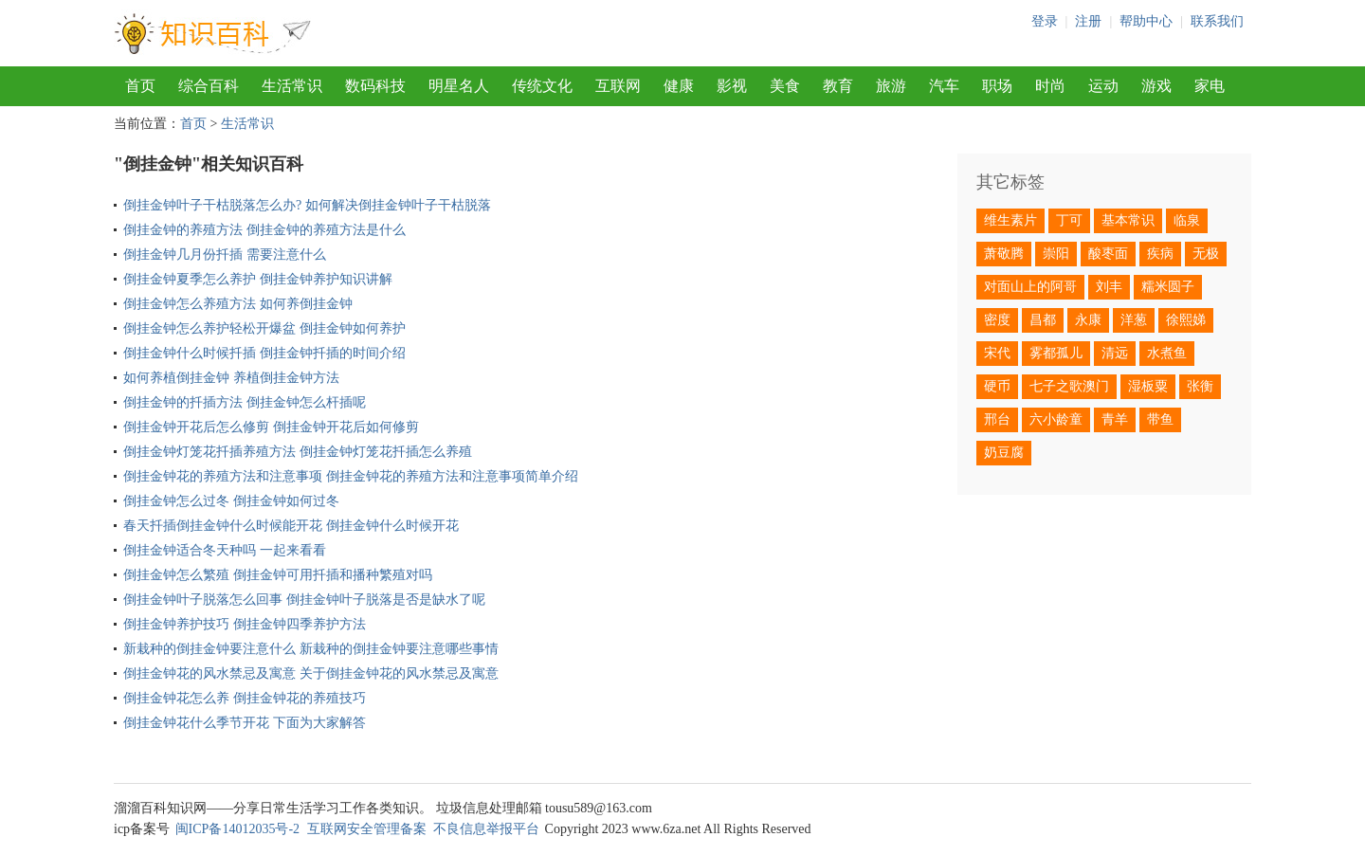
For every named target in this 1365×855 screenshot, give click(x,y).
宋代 (997, 353)
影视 (732, 86)
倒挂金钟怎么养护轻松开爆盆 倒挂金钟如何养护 (264, 328)
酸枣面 (1108, 253)
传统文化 (542, 86)
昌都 (1042, 320)
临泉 (1187, 220)
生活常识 (292, 86)
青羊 (1114, 419)
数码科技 (375, 86)
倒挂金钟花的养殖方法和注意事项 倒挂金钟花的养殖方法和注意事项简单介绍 (350, 476)
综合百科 (208, 86)
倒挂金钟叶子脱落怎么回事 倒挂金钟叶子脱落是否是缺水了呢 (304, 599)
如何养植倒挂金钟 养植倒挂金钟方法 (231, 378)
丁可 (1069, 220)
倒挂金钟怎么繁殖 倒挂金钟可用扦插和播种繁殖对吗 (277, 575)
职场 (997, 86)
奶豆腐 (1004, 453)
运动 (1103, 86)
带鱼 (1160, 419)
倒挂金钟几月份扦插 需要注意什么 (224, 254)
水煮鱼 (1167, 353)
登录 (1044, 21)
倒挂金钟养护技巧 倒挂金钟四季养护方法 (244, 624)
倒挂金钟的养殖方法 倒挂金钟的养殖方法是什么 (264, 230)
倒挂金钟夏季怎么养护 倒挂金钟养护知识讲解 (257, 279)
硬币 (997, 386)
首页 (140, 86)
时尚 (1050, 86)
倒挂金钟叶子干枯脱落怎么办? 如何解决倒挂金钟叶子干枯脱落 (307, 205)
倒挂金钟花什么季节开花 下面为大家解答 (244, 723)
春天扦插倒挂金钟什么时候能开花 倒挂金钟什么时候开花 (291, 525)
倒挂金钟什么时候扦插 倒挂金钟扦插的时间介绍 (264, 353)
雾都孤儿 (1056, 353)
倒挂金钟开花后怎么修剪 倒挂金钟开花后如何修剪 (271, 427)
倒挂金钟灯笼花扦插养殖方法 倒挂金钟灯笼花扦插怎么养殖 (297, 452)
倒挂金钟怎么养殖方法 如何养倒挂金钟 (238, 304)
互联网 (618, 86)
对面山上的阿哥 (1030, 287)
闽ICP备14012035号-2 (237, 829)
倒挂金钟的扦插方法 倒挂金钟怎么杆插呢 (244, 402)
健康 (679, 86)
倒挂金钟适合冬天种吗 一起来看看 (224, 550)
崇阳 (1056, 253)
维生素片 (1010, 220)
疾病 (1160, 253)
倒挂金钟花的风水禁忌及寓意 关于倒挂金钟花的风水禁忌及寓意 (311, 673)
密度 (997, 320)
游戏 (1156, 86)
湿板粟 (1148, 386)
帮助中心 (1146, 21)
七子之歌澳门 (1069, 386)
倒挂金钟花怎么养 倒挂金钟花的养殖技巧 (244, 698)
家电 (1209, 86)
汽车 (944, 86)
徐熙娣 (1186, 320)
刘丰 (1109, 287)
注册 (1088, 21)
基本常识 (1128, 220)
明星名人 (458, 86)
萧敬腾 (1004, 253)
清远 (1114, 353)
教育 (838, 86)
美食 (785, 86)
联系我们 (1217, 21)
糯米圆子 (1167, 287)
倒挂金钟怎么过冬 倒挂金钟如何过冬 (231, 501)
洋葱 (1133, 320)
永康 (1088, 320)
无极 (1205, 253)
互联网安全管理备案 (367, 829)
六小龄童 (1056, 419)
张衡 (1200, 386)
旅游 (891, 86)
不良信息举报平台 (486, 829)
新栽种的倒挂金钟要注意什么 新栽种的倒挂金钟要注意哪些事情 (311, 649)
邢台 (997, 419)
